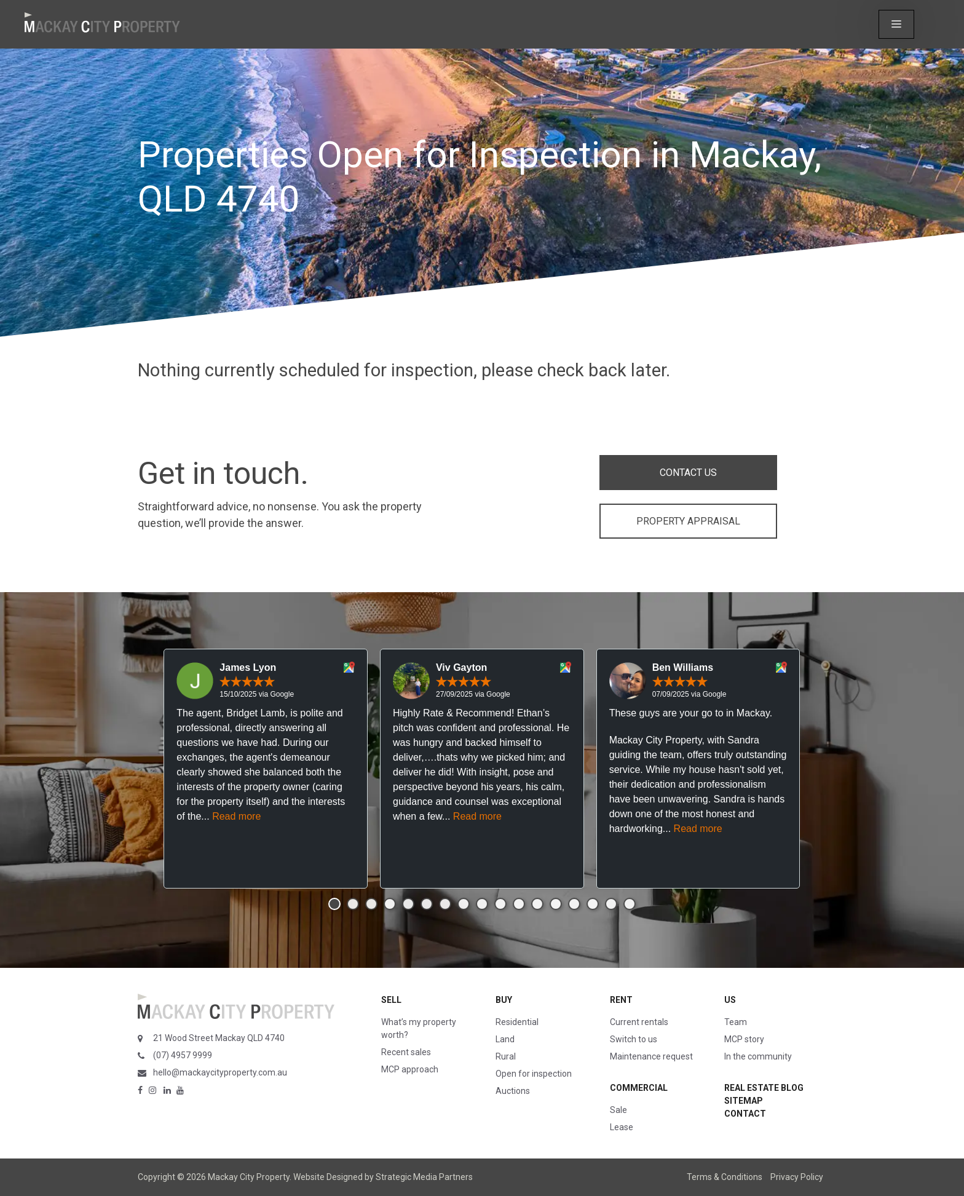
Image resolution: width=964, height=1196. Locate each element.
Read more (236, 816)
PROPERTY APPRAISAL (688, 521)
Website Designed (328, 1177)
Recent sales (406, 1052)
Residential (517, 1022)
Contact (745, 1114)
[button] (896, 24)
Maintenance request (651, 1056)
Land (505, 1039)
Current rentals (639, 1022)
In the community (758, 1056)
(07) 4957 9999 (182, 1055)
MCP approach (409, 1069)
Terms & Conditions (724, 1177)
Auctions (513, 1091)
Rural (506, 1056)
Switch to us (633, 1039)
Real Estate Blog (764, 1088)
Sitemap (743, 1101)
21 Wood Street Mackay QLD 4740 (219, 1038)
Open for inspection (534, 1074)
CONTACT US (688, 472)
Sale (618, 1110)
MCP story (744, 1039)
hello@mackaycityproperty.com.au (220, 1072)
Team (735, 1022)
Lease (621, 1127)
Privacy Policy (796, 1177)
